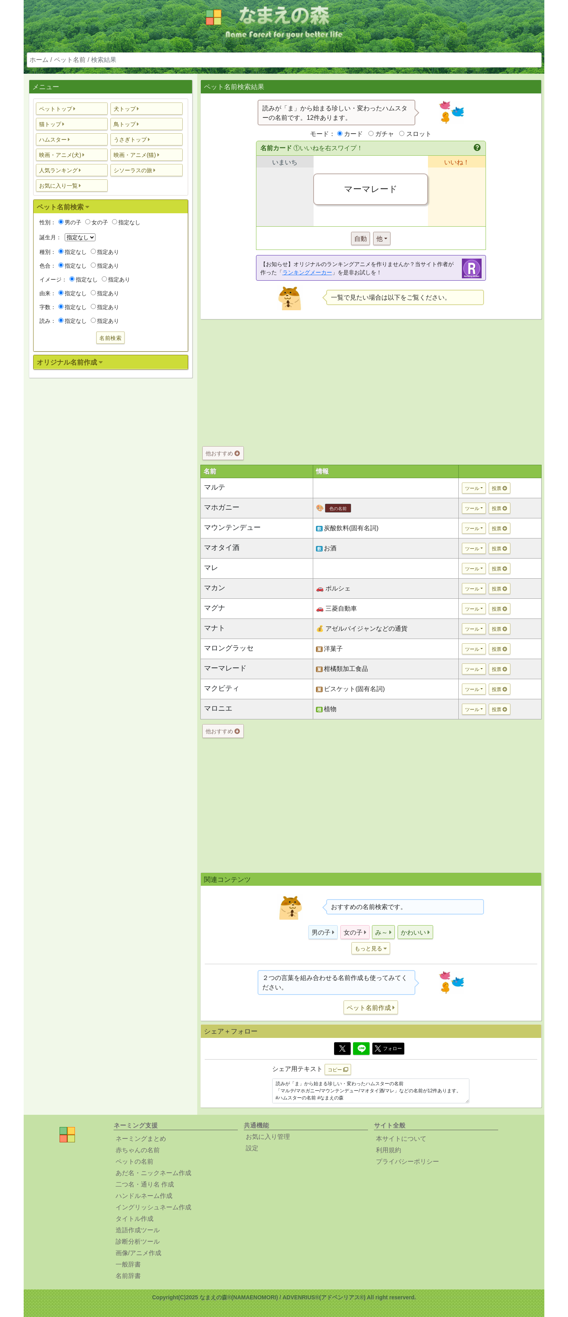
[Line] (361, 1048)
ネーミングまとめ (141, 1138)
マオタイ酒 (221, 547)
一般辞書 (128, 1264)
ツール (472, 488)
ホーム (39, 59)
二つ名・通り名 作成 (145, 1184)
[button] (72, 108)
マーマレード (225, 668)
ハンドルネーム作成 (144, 1195)
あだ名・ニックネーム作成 (153, 1173)
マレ (211, 568)
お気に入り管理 (268, 1136)
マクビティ (221, 688)
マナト (214, 628)
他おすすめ (223, 453)
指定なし (126, 222)
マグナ (214, 608)
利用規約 (388, 1150)
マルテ (214, 487)
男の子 (69, 222)
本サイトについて (401, 1138)
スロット (419, 133)
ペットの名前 (134, 1161)
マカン (214, 588)
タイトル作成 (134, 1218)
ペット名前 (70, 59)
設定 (252, 1148)
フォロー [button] (388, 1048)
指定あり (105, 252)
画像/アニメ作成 (138, 1253)
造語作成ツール (138, 1230)
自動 (360, 238)
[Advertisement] (110, 508)
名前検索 (110, 338)
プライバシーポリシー (407, 1161)
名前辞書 (128, 1275)
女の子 (96, 222)
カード (353, 133)
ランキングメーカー (307, 272)
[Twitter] (342, 1048)
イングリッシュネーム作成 (153, 1207)
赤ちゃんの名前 (138, 1150)
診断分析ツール (138, 1241)
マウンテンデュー (232, 527)
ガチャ (384, 133)
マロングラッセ (229, 648)
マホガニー (221, 507)
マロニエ (218, 708)
